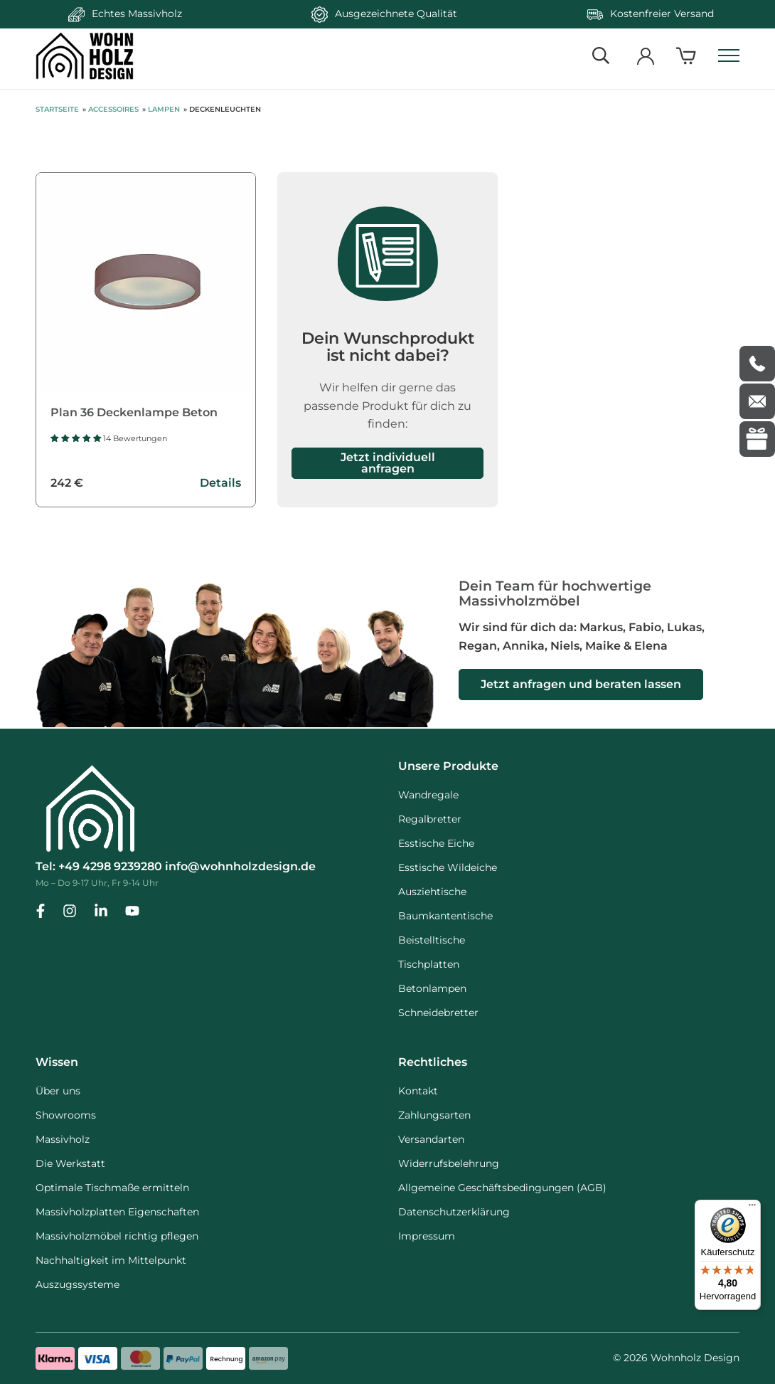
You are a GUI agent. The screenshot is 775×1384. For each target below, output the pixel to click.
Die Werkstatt (70, 1163)
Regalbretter (429, 819)
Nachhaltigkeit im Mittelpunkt (111, 1260)
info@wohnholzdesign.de (240, 866)
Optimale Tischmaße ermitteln (112, 1187)
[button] (76, 438)
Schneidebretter (438, 1012)
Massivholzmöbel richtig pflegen (117, 1236)
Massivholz (63, 1139)
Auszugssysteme (77, 1284)
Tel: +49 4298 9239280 (99, 866)
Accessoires (113, 109)
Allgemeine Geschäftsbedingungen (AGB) (502, 1187)
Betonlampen (432, 988)
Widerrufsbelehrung (448, 1163)
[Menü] (752, 1208)
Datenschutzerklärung (454, 1211)
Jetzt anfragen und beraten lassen (581, 684)
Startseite (57, 109)
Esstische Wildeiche (447, 867)
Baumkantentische (445, 915)
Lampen (164, 109)
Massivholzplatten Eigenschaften (117, 1211)
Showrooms (66, 1115)
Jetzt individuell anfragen (388, 462)
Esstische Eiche (436, 843)
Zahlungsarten (434, 1115)
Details (220, 483)
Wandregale (428, 794)
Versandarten (431, 1139)
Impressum (426, 1236)
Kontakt (418, 1090)
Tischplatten (428, 964)
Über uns (58, 1090)
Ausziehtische (432, 891)
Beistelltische (431, 940)
